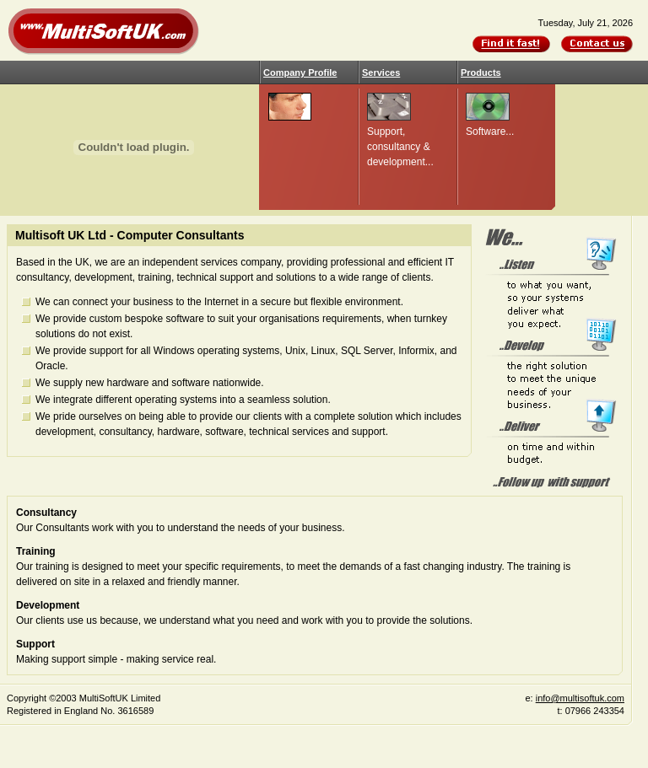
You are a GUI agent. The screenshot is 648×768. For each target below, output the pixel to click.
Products (481, 72)
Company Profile (300, 72)
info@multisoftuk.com (580, 698)
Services (381, 72)
